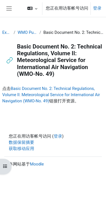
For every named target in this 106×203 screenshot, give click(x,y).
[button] (32, 8)
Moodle (37, 164)
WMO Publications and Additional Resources (27, 32)
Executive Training (6, 32)
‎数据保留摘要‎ (21, 142)
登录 (97, 8)
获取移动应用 (21, 148)
